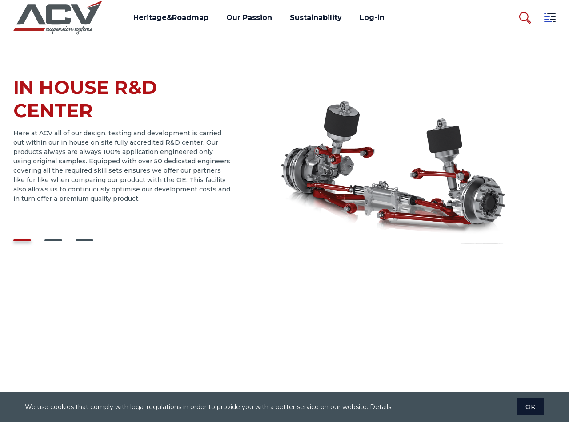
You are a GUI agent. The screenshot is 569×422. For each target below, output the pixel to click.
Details (380, 407)
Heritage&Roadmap (170, 17)
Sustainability (316, 17)
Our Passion (249, 17)
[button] (22, 240)
